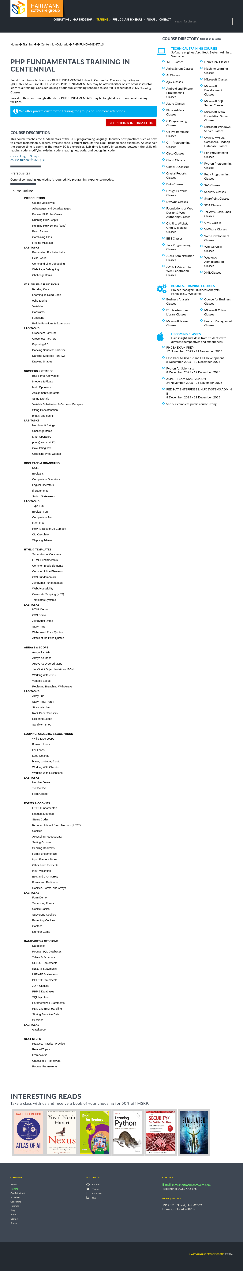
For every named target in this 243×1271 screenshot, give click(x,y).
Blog (12, 1210)
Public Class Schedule (128, 19)
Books (13, 1223)
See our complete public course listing (191, 404)
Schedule (15, 1197)
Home (14, 44)
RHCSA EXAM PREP (180, 347)
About (151, 19)
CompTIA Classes (177, 166)
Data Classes (174, 184)
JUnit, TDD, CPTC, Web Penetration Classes (178, 271)
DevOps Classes (177, 201)
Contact (165, 19)
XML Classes (212, 272)
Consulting (61, 19)
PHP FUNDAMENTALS (88, 44)
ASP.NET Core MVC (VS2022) (186, 379)
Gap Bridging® (17, 1193)
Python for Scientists (180, 368)
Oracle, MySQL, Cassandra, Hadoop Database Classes (217, 142)
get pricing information (131, 123)
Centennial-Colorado (54, 44)
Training (102, 19)
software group (206, 1254)
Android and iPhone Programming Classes (179, 93)
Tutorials (14, 1206)
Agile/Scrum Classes (179, 68)
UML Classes (212, 222)
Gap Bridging (82, 19)
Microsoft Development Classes (213, 90)
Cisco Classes (175, 153)
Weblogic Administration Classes (214, 262)
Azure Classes (175, 103)
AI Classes (173, 75)
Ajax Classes (174, 82)
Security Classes (215, 192)
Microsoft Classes (216, 79)
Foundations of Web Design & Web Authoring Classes (179, 212)
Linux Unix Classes (216, 62)
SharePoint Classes (216, 198)
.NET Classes (174, 62)
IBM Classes (174, 238)
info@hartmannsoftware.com (191, 1185)
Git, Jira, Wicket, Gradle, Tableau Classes (177, 227)
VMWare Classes (215, 229)
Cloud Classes (175, 160)
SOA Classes (212, 205)
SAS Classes (212, 185)
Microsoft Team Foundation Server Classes (216, 116)
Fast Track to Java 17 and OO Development (195, 358)
